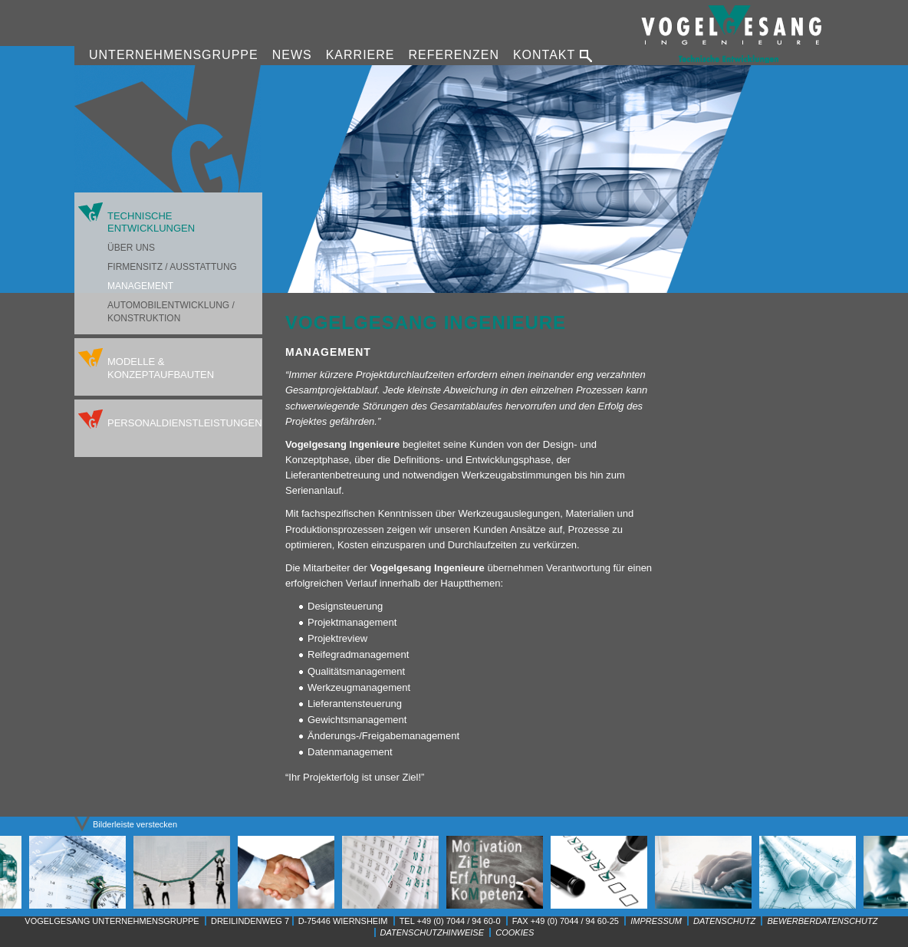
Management (140, 286)
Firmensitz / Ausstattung (172, 266)
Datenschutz (724, 921)
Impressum (656, 921)
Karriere (360, 54)
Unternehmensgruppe (173, 54)
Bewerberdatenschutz (822, 921)
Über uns (131, 247)
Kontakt (544, 54)
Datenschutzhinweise (432, 932)
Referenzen (453, 54)
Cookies (514, 932)
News (292, 54)
